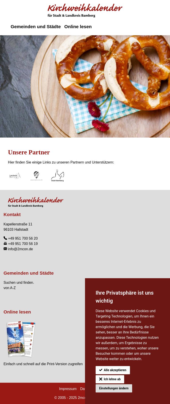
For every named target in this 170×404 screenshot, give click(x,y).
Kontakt (12, 214)
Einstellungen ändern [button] (114, 388)
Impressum (68, 389)
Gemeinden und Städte (36, 26)
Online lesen (78, 26)
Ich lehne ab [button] (112, 379)
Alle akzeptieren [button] (115, 370)
